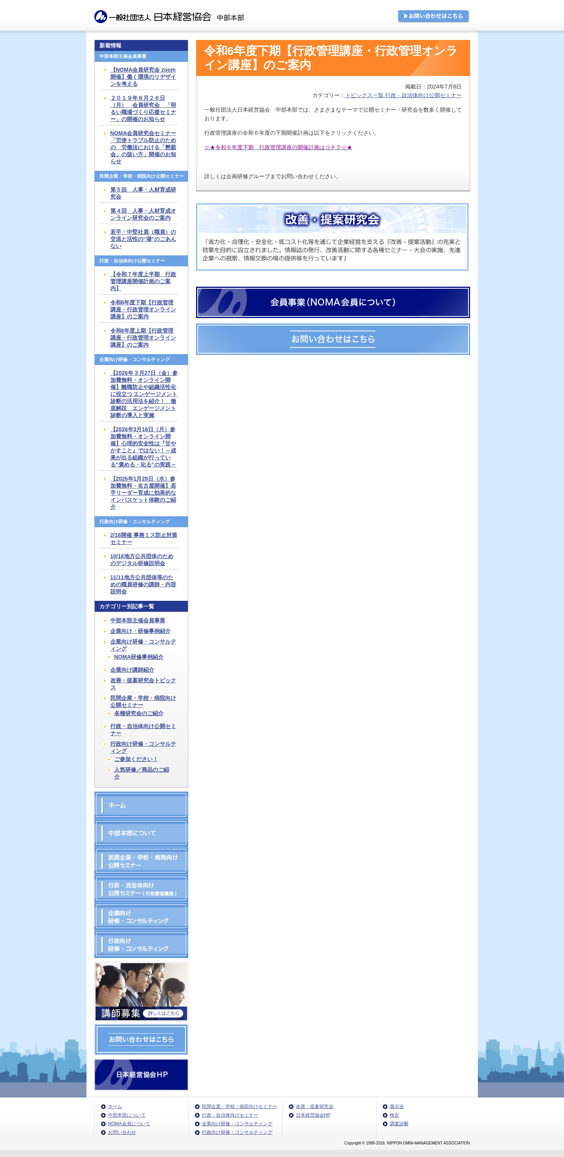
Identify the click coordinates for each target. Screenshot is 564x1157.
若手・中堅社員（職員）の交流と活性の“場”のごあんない (143, 239)
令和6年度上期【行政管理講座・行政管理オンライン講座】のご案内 (143, 337)
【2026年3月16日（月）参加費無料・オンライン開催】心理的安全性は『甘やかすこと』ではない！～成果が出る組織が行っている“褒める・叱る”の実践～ (143, 447)
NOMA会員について (129, 1123)
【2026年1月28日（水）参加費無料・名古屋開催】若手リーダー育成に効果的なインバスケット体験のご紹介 (143, 492)
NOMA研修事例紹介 (139, 657)
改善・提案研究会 (314, 1106)
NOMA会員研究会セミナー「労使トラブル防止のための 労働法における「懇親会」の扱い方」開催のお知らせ (143, 147)
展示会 (397, 1106)
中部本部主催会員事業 (137, 620)
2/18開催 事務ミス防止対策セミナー (143, 538)
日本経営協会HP (313, 1115)
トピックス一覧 (364, 95)
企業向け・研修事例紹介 (140, 631)
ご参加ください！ (136, 759)
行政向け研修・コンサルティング (143, 747)
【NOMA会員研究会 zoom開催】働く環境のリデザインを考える (143, 77)
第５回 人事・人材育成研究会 (143, 193)
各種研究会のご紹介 (139, 713)
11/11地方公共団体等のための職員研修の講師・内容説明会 (143, 584)
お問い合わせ (122, 1132)
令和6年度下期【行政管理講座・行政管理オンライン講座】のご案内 (143, 309)
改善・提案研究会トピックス (143, 684)
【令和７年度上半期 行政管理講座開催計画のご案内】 (143, 281)
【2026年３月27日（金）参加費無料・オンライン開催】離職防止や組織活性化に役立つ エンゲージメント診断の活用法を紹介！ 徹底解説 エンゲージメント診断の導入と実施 (144, 394)
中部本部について (127, 1115)
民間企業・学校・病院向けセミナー (239, 1106)
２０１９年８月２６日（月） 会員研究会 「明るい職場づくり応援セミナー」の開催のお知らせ (143, 108)
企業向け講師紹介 (132, 670)
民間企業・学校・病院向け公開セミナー (143, 701)
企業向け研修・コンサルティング (143, 645)
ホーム (115, 1106)
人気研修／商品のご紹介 (141, 773)
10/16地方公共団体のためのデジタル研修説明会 (141, 559)
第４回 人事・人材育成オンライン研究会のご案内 (143, 214)
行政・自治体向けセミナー (230, 1115)
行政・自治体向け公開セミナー (423, 95)
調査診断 (399, 1123)
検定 (394, 1115)
